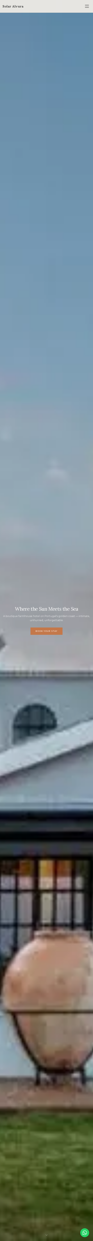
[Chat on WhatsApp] (84, 1232)
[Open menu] (86, 6)
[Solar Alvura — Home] (13, 6)
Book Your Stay (46, 631)
